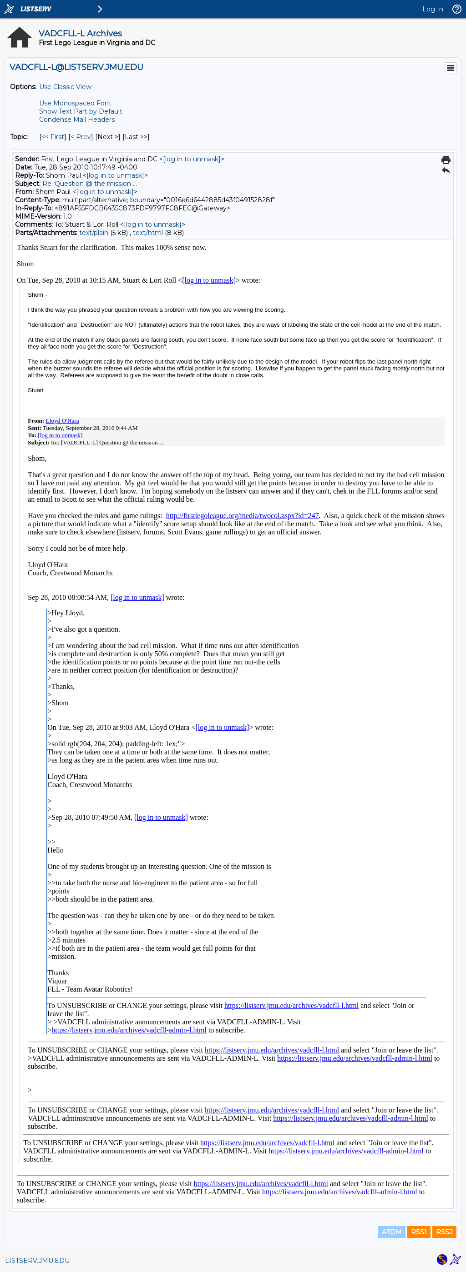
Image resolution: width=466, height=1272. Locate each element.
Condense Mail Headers (77, 119)
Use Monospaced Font (75, 103)
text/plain (93, 233)
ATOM (392, 1232)
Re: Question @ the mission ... (89, 184)
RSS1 (419, 1232)
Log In (432, 9)
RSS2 (444, 1232)
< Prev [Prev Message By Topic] (81, 137)
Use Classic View (65, 87)
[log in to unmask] (192, 159)
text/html (148, 233)
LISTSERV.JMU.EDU (37, 1261)
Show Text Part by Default (80, 111)
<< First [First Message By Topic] (52, 137)
